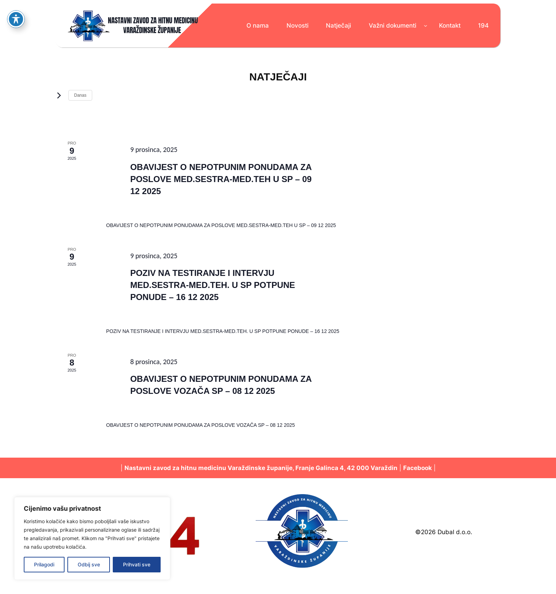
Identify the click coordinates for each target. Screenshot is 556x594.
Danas (80, 95)
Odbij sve (89, 564)
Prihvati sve (136, 564)
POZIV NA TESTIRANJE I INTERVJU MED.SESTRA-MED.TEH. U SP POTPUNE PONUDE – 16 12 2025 (212, 285)
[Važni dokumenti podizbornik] (425, 25)
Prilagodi (44, 564)
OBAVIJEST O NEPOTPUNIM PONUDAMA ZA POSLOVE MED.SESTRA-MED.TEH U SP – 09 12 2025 (221, 179)
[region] (92, 538)
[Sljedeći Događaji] (59, 95)
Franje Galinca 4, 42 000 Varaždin (346, 467)
